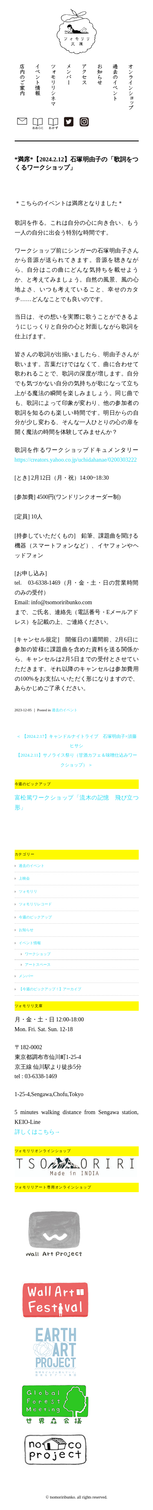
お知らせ (26, 930)
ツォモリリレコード (35, 904)
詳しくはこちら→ (37, 1132)
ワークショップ (38, 954)
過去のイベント (65, 710)
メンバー (26, 976)
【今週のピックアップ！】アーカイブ (50, 989)
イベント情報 (30, 943)
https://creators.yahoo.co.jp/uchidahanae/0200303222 (76, 460)
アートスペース (38, 965)
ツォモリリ (28, 891)
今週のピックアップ (35, 917)
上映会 (24, 878)
